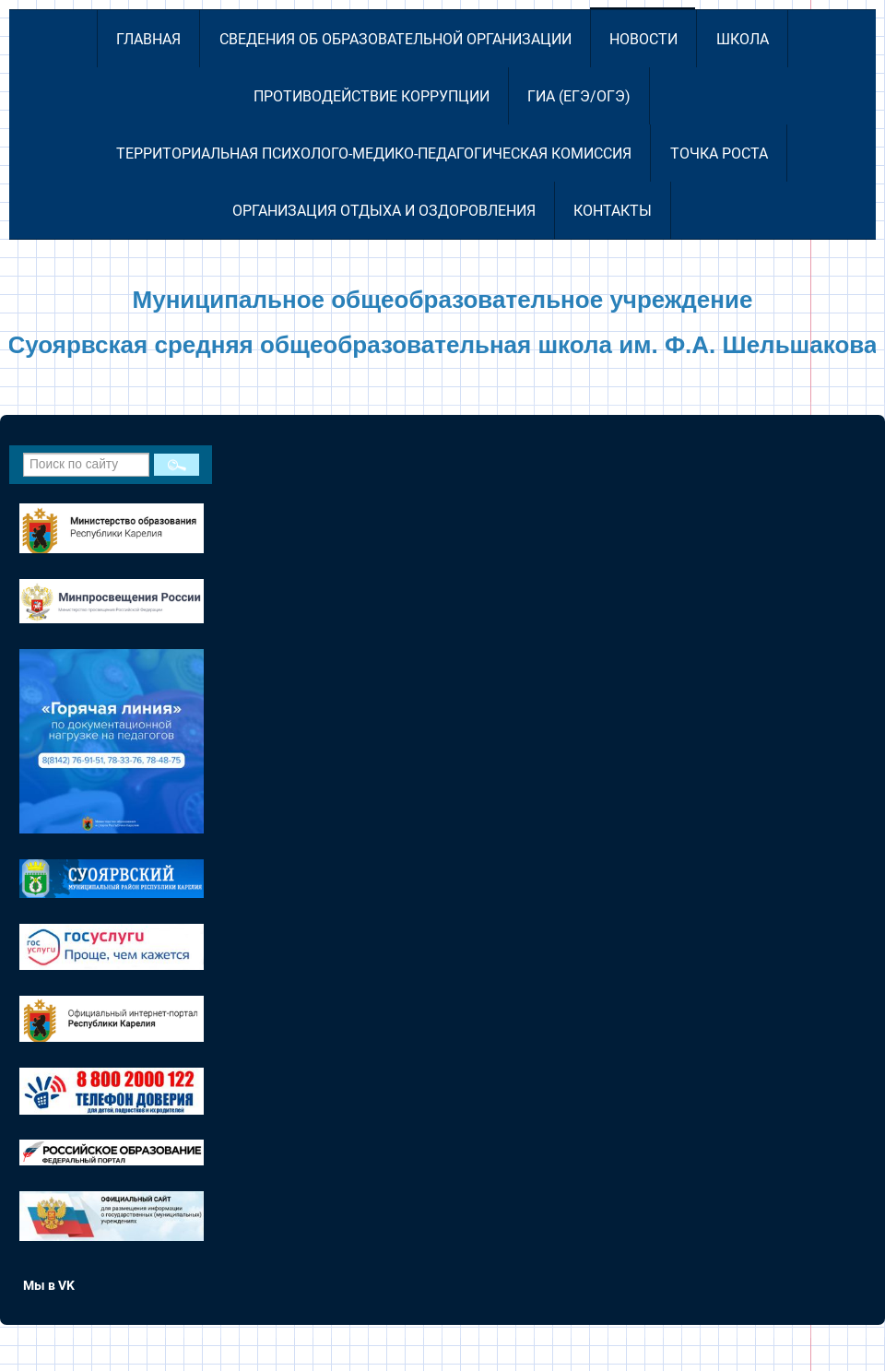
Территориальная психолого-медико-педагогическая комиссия (373, 153)
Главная (148, 39)
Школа (742, 39)
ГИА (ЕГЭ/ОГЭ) (579, 96)
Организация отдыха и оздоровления (384, 210)
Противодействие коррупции (372, 96)
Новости (643, 39)
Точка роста (719, 153)
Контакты (612, 210)
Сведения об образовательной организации (395, 39)
